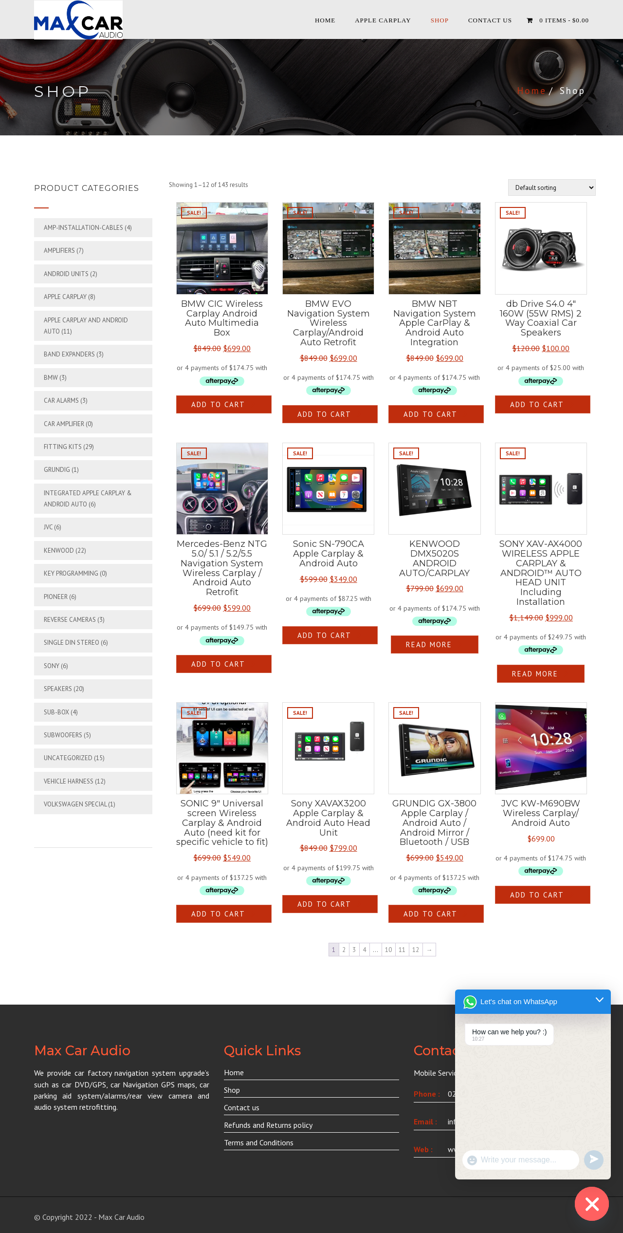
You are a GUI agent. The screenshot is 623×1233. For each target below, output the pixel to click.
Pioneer (56, 597)
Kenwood (59, 550)
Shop (440, 20)
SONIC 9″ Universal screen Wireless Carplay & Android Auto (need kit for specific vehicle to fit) (222, 822)
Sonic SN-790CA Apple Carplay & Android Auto (328, 554)
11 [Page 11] (402, 950)
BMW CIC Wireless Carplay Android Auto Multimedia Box (222, 318)
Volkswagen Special (75, 804)
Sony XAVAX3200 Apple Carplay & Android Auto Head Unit (328, 818)
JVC (48, 527)
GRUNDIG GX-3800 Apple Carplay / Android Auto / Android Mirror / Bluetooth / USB (434, 822)
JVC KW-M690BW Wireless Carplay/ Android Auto (540, 813)
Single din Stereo (71, 642)
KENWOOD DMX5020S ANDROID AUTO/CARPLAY (434, 558)
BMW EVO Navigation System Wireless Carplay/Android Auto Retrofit (328, 323)
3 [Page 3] (354, 950)
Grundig (57, 470)
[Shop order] (552, 187)
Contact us (241, 1107)
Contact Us (490, 20)
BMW (51, 378)
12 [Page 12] (415, 950)
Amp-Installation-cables (83, 228)
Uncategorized (68, 758)
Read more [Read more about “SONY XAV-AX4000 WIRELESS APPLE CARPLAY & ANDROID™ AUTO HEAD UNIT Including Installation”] (535, 673)
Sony (51, 666)
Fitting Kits (63, 447)
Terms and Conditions (258, 1142)
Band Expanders (69, 354)
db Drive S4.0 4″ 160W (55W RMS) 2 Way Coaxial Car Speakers (541, 318)
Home (325, 20)
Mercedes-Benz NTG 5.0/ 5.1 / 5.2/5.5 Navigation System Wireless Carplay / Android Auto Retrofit (222, 568)
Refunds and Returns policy (268, 1125)
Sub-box (56, 712)
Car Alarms (61, 400)
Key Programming (71, 573)
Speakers (58, 689)
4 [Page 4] (364, 950)
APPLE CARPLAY (383, 20)
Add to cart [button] (218, 404)
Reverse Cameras (70, 620)
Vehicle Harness (68, 781)
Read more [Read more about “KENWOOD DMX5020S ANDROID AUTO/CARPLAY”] (429, 644)
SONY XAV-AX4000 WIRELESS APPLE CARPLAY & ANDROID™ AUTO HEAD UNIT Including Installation (540, 573)
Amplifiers (59, 250)
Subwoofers (63, 735)
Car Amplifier (64, 424)
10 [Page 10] (388, 950)
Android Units (66, 274)
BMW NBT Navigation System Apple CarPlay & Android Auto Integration (434, 323)
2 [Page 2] (344, 950)
